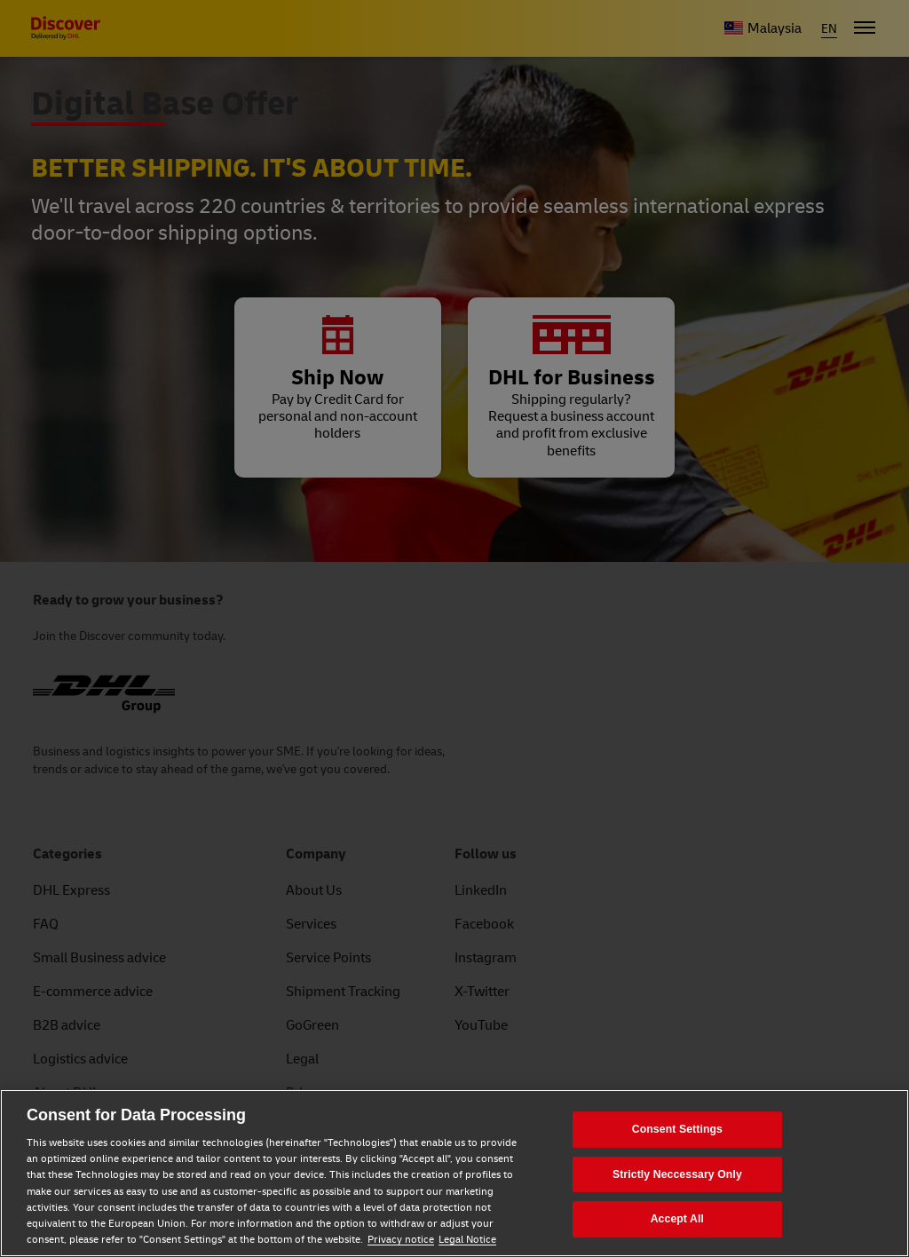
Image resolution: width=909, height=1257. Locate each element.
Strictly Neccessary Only (677, 1174)
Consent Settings (677, 1129)
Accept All (677, 1219)
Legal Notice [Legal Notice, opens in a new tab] (467, 1239)
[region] (454, 1173)
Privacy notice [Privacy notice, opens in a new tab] (401, 1239)
